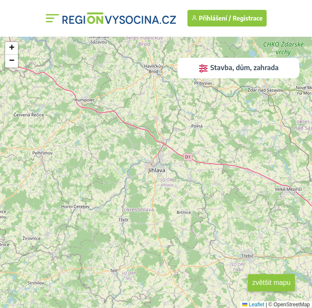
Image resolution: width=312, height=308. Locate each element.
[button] (11, 48)
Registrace (248, 18)
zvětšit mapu (271, 282)
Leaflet (253, 305)
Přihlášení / (211, 18)
